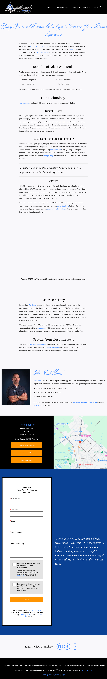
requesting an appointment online (84, 402)
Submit (26, 599)
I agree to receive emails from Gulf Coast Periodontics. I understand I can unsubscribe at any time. (28, 587)
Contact (86, 7)
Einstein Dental (87, 670)
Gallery (48, 7)
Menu (98, 7)
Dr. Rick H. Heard (42, 52)
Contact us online (53, 348)
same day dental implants (57, 209)
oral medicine (63, 122)
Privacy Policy (21, 575)
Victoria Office (27, 424)
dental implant (55, 150)
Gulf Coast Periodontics (40, 46)
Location (75, 7)
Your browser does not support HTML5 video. (53, 253)
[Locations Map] (80, 442)
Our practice (24, 103)
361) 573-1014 (39, 405)
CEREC (73, 49)
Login (63, 675)
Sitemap (45, 675)
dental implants (63, 206)
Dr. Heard (32, 305)
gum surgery (42, 328)
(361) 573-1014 (35, 610)
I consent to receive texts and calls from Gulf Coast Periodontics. (29, 570)
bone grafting (49, 156)
